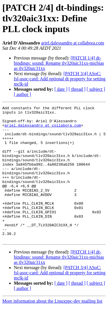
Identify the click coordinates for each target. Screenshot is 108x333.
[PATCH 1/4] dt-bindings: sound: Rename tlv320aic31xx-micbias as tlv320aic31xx (59, 63)
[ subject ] (96, 89)
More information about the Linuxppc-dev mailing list (52, 327)
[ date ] (60, 89)
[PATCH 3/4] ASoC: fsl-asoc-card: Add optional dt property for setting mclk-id (59, 78)
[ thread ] (77, 89)
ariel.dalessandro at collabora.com (72, 42)
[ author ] (22, 94)
